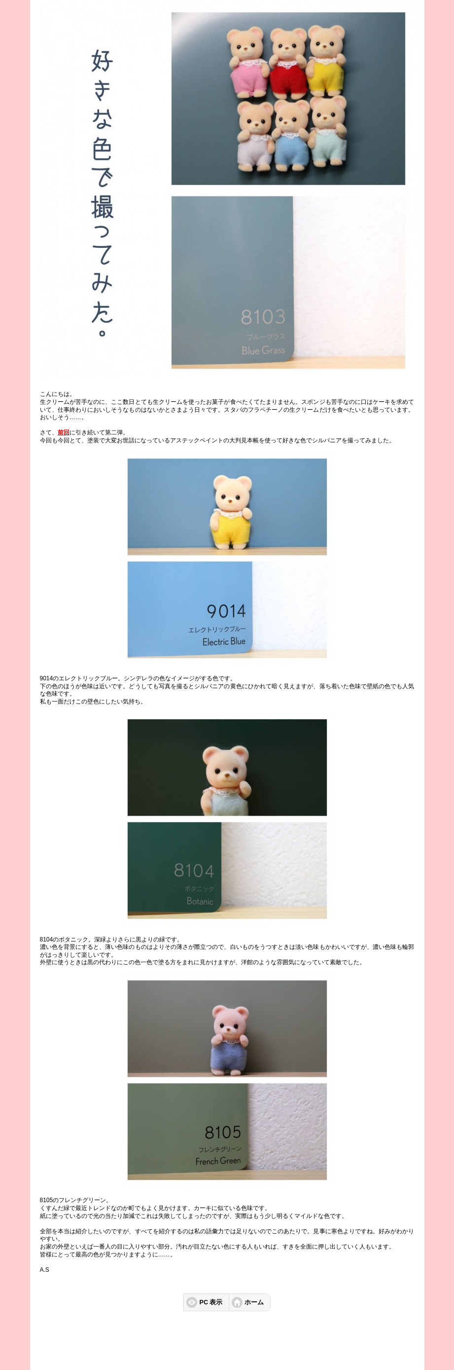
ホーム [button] (254, 1302)
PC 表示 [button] (211, 1302)
